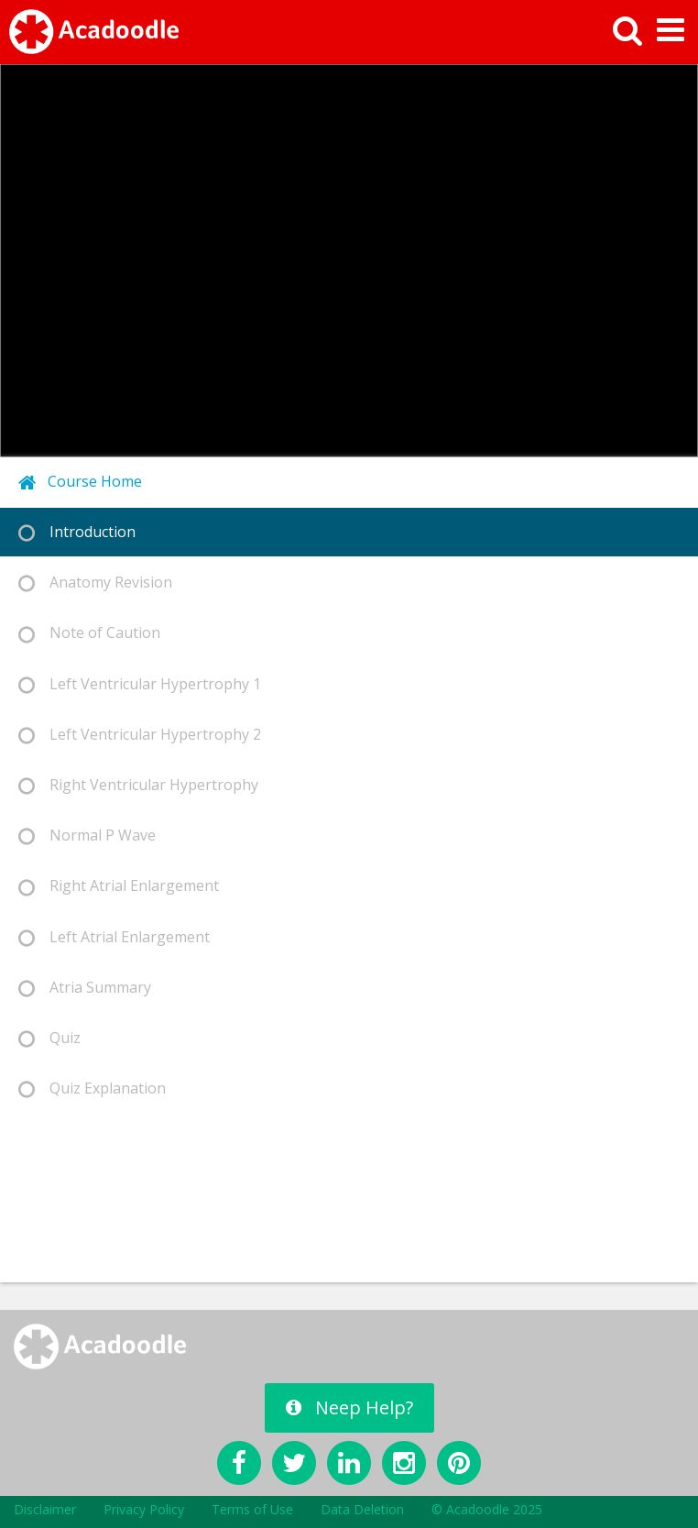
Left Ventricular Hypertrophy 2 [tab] (139, 734)
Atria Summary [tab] (84, 987)
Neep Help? (349, 1407)
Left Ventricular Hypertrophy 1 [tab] (139, 684)
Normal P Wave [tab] (87, 835)
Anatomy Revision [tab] (95, 582)
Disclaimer (45, 1509)
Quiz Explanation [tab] (92, 1088)
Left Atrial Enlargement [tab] (114, 937)
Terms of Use (252, 1509)
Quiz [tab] (49, 1038)
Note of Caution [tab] (89, 632)
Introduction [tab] (77, 532)
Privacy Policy (144, 1509)
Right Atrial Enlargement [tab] (118, 885)
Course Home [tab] (80, 481)
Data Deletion (362, 1509)
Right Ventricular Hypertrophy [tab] (138, 785)
